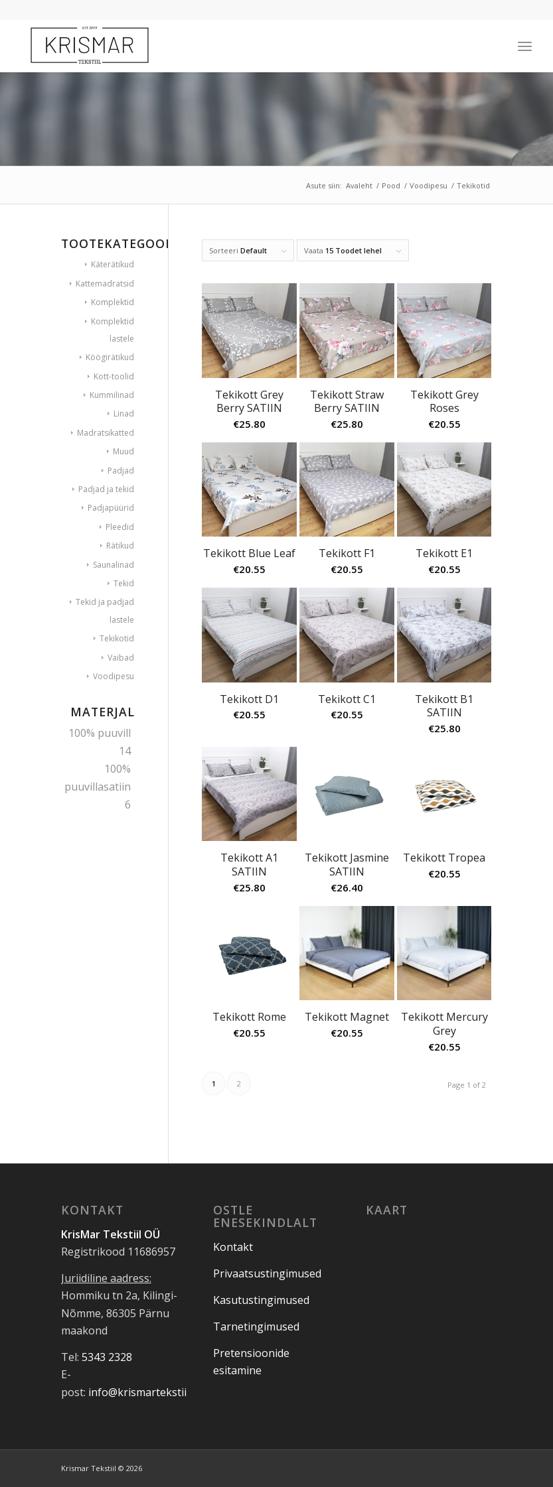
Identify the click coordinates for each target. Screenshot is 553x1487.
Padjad (121, 470)
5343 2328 (107, 1357)
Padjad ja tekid (106, 489)
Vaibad (121, 657)
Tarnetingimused (256, 1326)
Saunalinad (113, 564)
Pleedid (120, 527)
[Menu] (525, 46)
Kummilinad (112, 395)
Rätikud (120, 545)
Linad (124, 413)
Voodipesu (113, 676)
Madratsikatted (105, 432)
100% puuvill (99, 733)
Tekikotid (117, 638)
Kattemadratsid (105, 283)
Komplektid (112, 302)
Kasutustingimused (261, 1300)
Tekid (124, 583)
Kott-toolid (114, 376)
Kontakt (233, 1247)
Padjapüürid (111, 507)
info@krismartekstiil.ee (145, 1392)
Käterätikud (112, 264)
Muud (123, 451)
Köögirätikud (110, 357)
